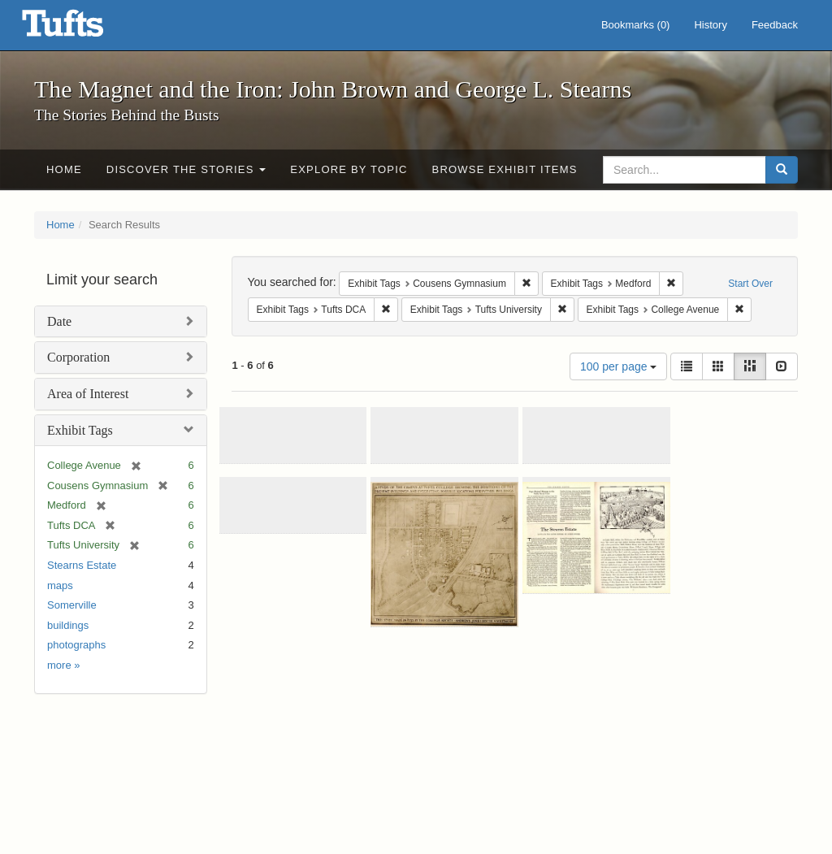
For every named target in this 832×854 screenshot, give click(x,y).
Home (64, 169)
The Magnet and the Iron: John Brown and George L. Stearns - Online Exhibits (83, 28)
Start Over (750, 283)
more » (63, 665)
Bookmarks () (635, 25)
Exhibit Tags (80, 430)
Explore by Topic (348, 169)
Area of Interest (87, 394)
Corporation (78, 357)
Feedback (775, 25)
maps (60, 585)
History (710, 25)
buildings (68, 625)
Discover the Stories (186, 169)
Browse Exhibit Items (505, 169)
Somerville (72, 605)
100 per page (618, 366)
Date (59, 321)
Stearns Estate (81, 565)
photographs (76, 645)
